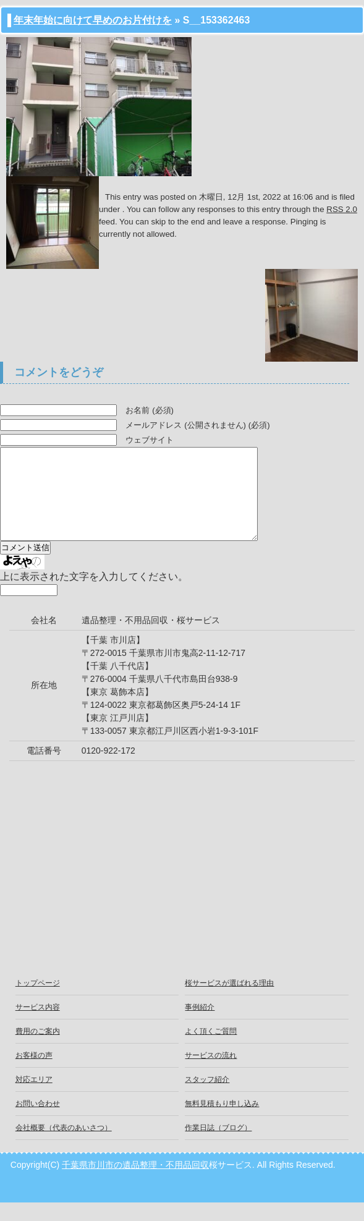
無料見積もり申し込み (222, 1122)
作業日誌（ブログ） (218, 1146)
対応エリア (34, 1098)
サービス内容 (37, 1025)
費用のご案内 (37, 1049)
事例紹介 (199, 1025)
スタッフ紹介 (207, 1098)
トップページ (37, 1001)
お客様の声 (34, 1074)
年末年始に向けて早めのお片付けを (93, 20)
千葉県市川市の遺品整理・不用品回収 (135, 1183)
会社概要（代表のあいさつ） (63, 1146)
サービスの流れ (211, 1074)
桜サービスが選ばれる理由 (229, 1001)
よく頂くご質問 (211, 1049)
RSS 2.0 (341, 209)
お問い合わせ (37, 1122)
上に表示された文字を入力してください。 (94, 595)
